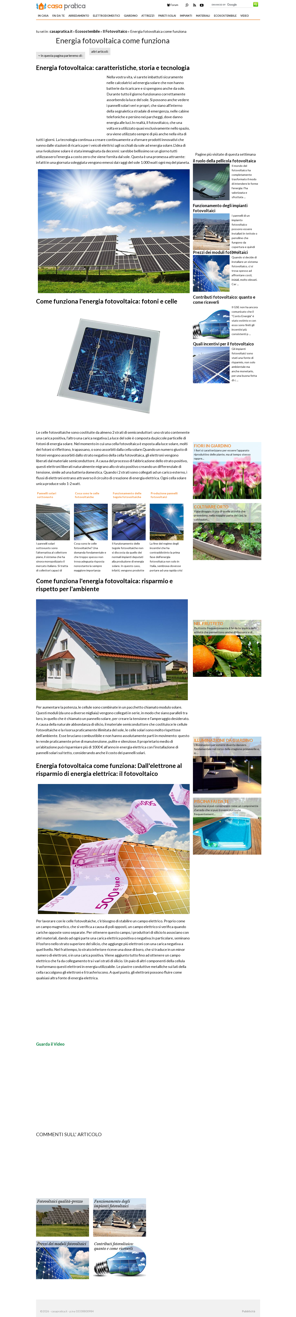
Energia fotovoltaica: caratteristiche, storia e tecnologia (113, 67)
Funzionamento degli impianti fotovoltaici (112, 1203)
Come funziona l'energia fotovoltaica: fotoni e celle (106, 301)
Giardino (131, 15)
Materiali (203, 15)
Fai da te (58, 15)
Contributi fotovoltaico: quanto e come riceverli (113, 1246)
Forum (172, 5)
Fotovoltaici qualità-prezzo (60, 1201)
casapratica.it (61, 31)
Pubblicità (248, 1311)
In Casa (43, 15)
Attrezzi (147, 15)
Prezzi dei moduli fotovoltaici (61, 1244)
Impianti (186, 15)
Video (244, 15)
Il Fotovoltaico (115, 31)
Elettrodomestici (106, 15)
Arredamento (78, 15)
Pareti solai (167, 15)
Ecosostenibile (225, 15)
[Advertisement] (83, 26)
